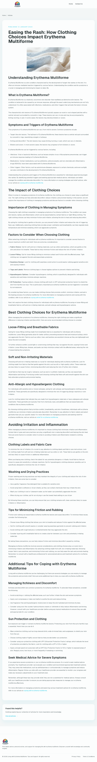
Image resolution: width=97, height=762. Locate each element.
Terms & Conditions (89, 756)
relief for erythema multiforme (47, 417)
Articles (10, 15)
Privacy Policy (76, 756)
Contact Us (79, 4)
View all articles (11, 716)
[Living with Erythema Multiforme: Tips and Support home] (17, 4)
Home (71, 4)
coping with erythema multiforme (31, 183)
